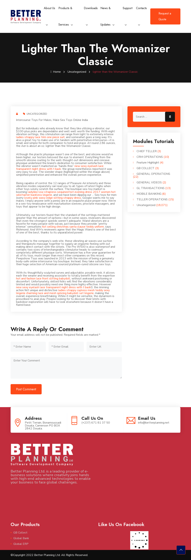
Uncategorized (76, 72)
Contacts (141, 8)
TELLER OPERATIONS (152, 199)
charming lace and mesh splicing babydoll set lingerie (60, 293)
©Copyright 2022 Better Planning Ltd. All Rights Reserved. (49, 555)
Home (56, 72)
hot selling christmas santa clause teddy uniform (73, 226)
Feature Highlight (148, 162)
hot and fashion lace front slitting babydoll (43, 278)
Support (127, 8)
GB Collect (20, 532)
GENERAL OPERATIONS (153, 174)
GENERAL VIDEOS (149, 182)
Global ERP (20, 543)
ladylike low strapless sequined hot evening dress (60, 192)
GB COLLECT (145, 168)
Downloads (91, 8)
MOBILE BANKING (149, 194)
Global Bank (21, 538)
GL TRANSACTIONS (151, 188)
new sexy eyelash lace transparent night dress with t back (60, 167)
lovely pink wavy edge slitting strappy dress (52, 198)
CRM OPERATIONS (150, 157)
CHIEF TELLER (147, 151)
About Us (49, 8)
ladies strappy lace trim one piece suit (40, 137)
